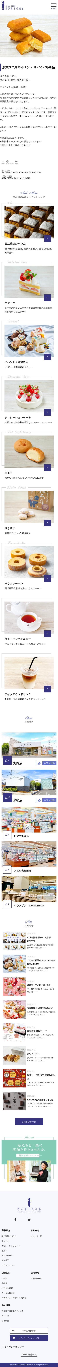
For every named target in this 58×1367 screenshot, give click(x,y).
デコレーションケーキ (11, 1246)
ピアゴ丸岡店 (7, 1288)
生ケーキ (5, 1241)
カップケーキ (7, 1256)
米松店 (4, 1283)
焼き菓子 (5, 1260)
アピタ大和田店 (8, 1293)
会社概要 (6, 1305)
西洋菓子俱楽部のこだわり (13, 1311)
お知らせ (35, 1230)
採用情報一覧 (36, 1278)
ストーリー (6, 1316)
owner (3, 163)
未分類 (16, 163)
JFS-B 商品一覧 (29, 1354)
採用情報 (35, 1273)
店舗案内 (6, 1273)
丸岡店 (4, 1278)
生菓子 (4, 1251)
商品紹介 (6, 1230)
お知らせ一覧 (36, 1236)
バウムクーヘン (8, 1265)
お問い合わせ (29, 1330)
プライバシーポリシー (13, 1346)
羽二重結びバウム (9, 1236)
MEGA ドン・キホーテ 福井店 (14, 1298)
